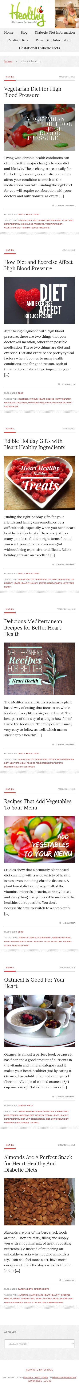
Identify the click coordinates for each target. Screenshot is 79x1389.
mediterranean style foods (19, 767)
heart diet (68, 220)
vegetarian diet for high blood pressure (27, 228)
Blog (24, 32)
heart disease (46, 399)
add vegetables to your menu (35, 938)
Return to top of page (39, 1370)
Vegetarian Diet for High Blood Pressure (32, 92)
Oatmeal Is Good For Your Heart (34, 983)
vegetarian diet (53, 224)
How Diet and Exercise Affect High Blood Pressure (38, 265)
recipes (67, 941)
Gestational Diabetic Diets (39, 48)
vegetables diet (20, 945)
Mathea (10, 77)
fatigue (33, 399)
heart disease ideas (15, 941)
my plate (36, 1302)
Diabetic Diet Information (55, 32)
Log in (47, 1381)
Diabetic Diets (41, 1289)
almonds (23, 1295)
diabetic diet (28, 1299)
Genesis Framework (64, 1377)
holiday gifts (54, 583)
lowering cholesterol (16, 1123)
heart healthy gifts (46, 579)
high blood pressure (32, 224)
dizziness (23, 399)
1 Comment (69, 923)
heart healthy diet (45, 759)
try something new (52, 1302)
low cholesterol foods (17, 1302)
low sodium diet (60, 1119)
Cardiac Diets (18, 40)
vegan (7, 945)
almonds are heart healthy (44, 1295)
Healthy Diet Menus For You (39, 14)
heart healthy (12, 224)
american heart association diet (36, 1111)
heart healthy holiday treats (30, 583)
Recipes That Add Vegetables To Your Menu (38, 804)
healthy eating (43, 1115)
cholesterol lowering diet (19, 1115)
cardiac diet (25, 220)
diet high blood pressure (47, 220)
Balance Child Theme (35, 1377)
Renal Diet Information (53, 40)
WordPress (35, 1381)
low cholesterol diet (38, 1119)
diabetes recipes (61, 938)
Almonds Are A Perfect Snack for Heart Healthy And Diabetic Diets (38, 1163)
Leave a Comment (65, 206)
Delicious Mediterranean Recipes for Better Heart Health (33, 627)
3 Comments (68, 384)
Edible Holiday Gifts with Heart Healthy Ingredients (34, 444)
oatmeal (35, 1123)
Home (8, 32)
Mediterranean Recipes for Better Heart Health (36, 763)
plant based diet (53, 941)
